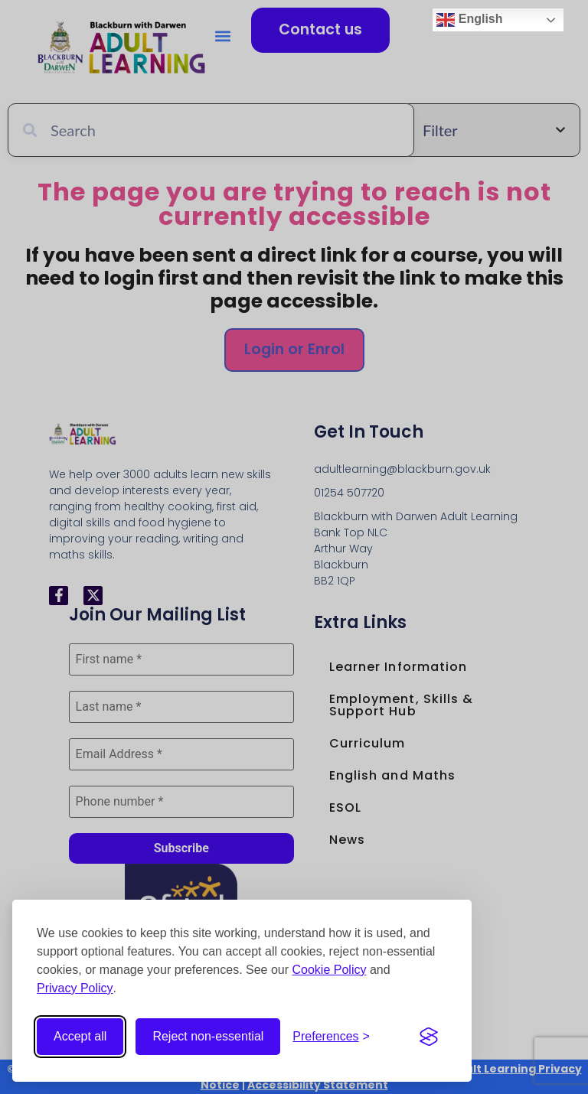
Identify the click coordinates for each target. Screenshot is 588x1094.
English (469, 20)
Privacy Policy (75, 988)
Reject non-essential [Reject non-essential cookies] (207, 1036)
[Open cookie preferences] (331, 1036)
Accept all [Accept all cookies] (80, 1036)
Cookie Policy (329, 969)
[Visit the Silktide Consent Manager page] (428, 1036)
